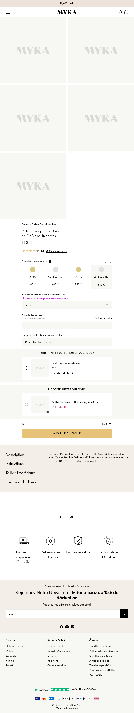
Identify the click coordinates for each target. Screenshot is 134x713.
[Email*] (63, 608)
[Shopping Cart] (126, 12)
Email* (12, 608)
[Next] (110, 262)
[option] (32, 277)
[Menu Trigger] (8, 12)
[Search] (121, 12)
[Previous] (106, 262)
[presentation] (67, 508)
